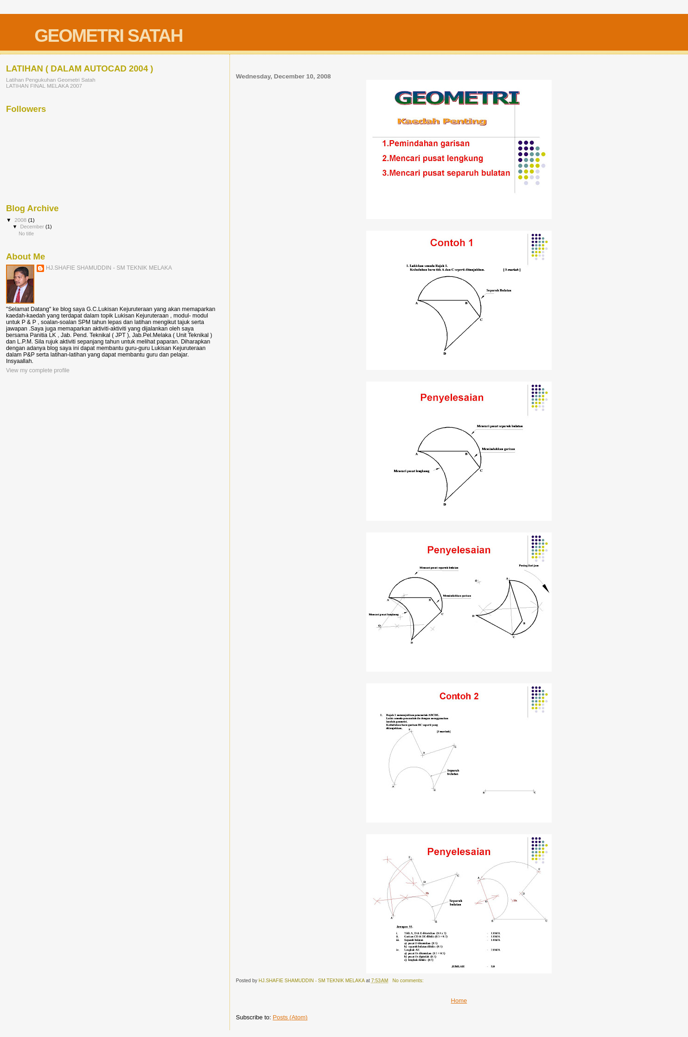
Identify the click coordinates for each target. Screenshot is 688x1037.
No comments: (409, 980)
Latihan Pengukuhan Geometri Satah (51, 80)
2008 (21, 220)
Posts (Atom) (290, 1017)
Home (459, 1000)
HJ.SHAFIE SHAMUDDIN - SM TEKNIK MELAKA (109, 268)
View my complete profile (38, 370)
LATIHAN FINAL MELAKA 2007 (44, 86)
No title (26, 233)
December (32, 226)
